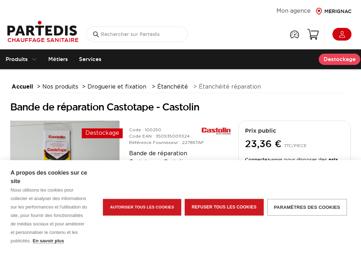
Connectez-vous (264, 159)
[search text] (137, 34)
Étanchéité (173, 87)
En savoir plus (48, 240)
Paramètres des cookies (307, 207)
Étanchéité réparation (230, 87)
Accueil (22, 87)
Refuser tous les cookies (224, 207)
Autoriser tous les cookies (142, 207)
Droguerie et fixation (117, 87)
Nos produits (60, 87)
